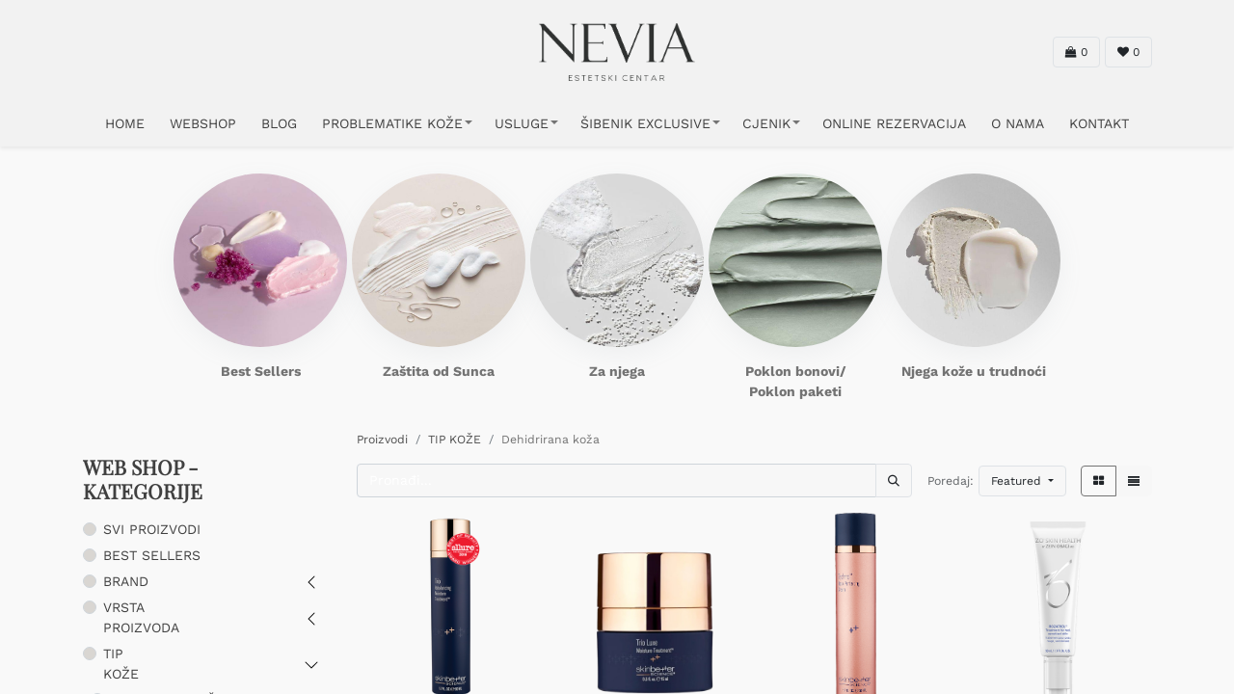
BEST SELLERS (152, 555)
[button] (1022, 481)
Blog (279, 123)
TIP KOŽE (121, 663)
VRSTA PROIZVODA (141, 617)
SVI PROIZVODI (152, 529)
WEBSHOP (203, 123)
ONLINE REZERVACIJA (894, 123)
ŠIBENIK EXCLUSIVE (645, 123)
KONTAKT (1099, 123)
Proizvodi (382, 439)
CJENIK (766, 123)
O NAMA (1017, 123)
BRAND (125, 581)
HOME (125, 123)
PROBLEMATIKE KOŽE (392, 123)
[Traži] (893, 480)
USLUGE (522, 123)
